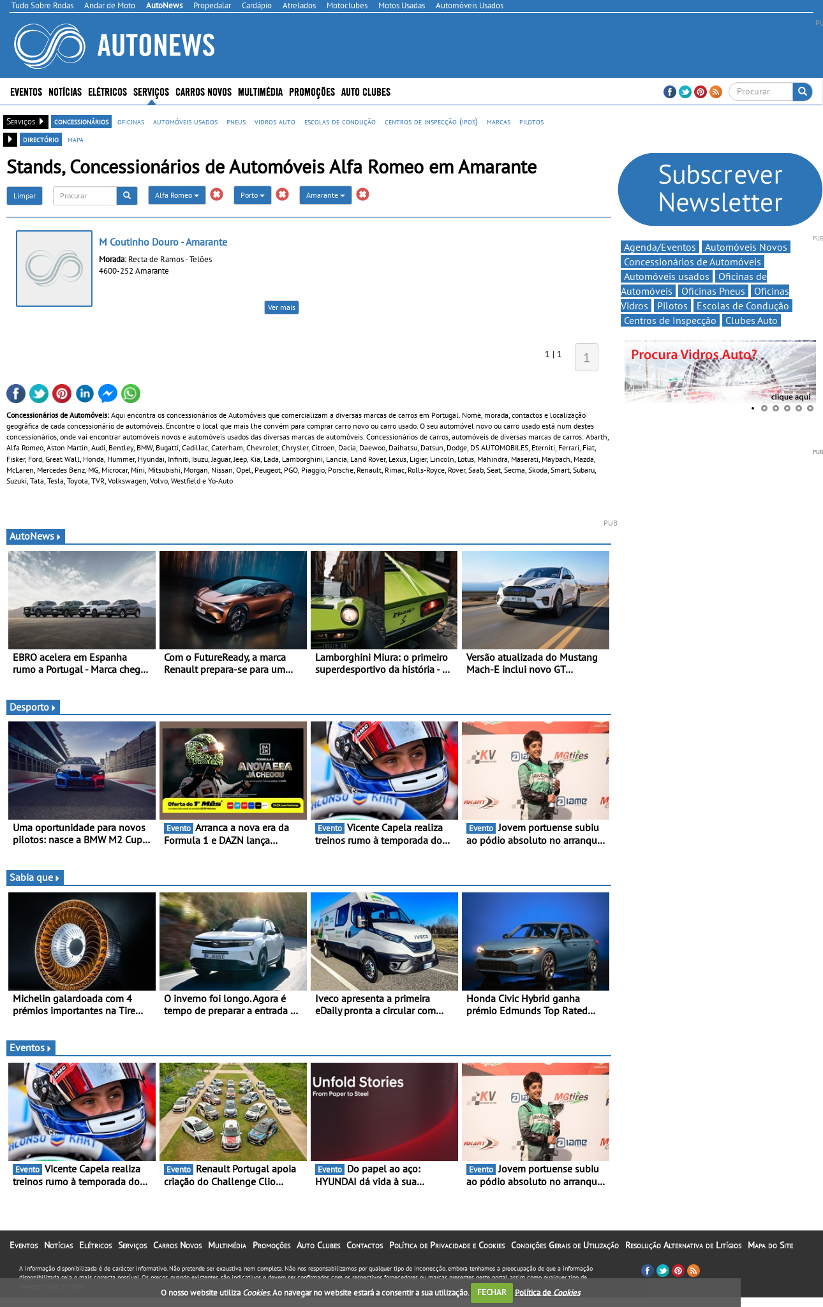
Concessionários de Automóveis (692, 261)
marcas (498, 121)
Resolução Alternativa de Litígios (683, 1245)
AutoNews (36, 535)
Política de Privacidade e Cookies (447, 1245)
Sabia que (35, 877)
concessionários (81, 121)
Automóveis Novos (746, 246)
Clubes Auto (751, 320)
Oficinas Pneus (713, 290)
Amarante (325, 195)
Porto (253, 195)
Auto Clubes (365, 91)
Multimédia (260, 91)
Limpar (24, 195)
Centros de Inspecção (670, 320)
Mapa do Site (770, 1245)
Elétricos (107, 91)
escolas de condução (340, 121)
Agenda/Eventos (660, 246)
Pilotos (672, 305)
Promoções (312, 91)
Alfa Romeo (177, 195)
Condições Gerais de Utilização (565, 1245)
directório (41, 139)
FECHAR (492, 1292)
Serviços (151, 91)
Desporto (33, 706)
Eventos (26, 91)
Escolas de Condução (743, 305)
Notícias (65, 91)
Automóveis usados (666, 276)
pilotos (531, 121)
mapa (76, 139)
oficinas (130, 121)
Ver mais (281, 307)
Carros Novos (203, 91)
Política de (547, 1292)
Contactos (364, 1245)
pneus (236, 121)
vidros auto (275, 121)
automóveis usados (185, 121)
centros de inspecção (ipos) (431, 121)
